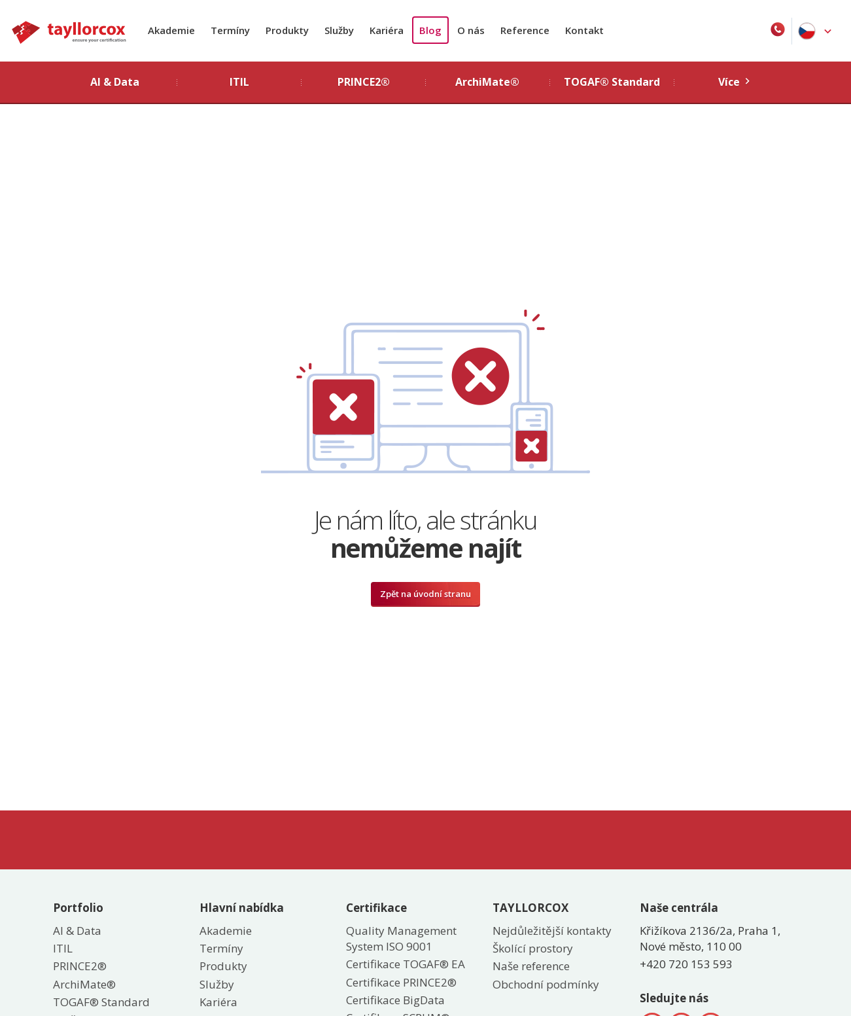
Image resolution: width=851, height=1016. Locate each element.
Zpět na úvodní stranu (425, 594)
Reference (524, 30)
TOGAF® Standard (101, 1001)
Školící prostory (533, 948)
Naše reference (531, 965)
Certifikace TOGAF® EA (405, 963)
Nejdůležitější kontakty (552, 930)
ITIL (63, 948)
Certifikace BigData (395, 999)
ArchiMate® (84, 984)
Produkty (287, 30)
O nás (471, 30)
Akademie (171, 30)
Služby (339, 30)
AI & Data (77, 930)
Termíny (230, 30)
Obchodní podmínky (546, 984)
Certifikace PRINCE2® (401, 982)
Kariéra (387, 30)
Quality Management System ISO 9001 (401, 938)
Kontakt (584, 30)
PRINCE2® (80, 965)
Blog (430, 30)
